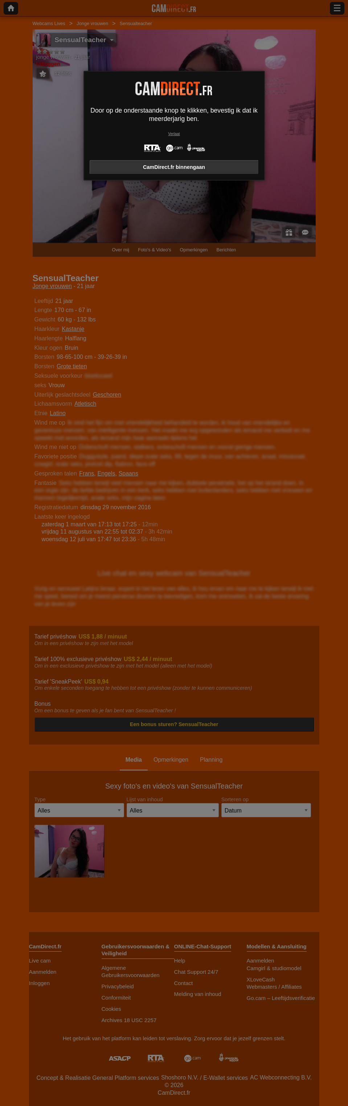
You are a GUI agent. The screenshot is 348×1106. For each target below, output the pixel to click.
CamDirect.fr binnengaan (174, 167)
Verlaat (174, 134)
